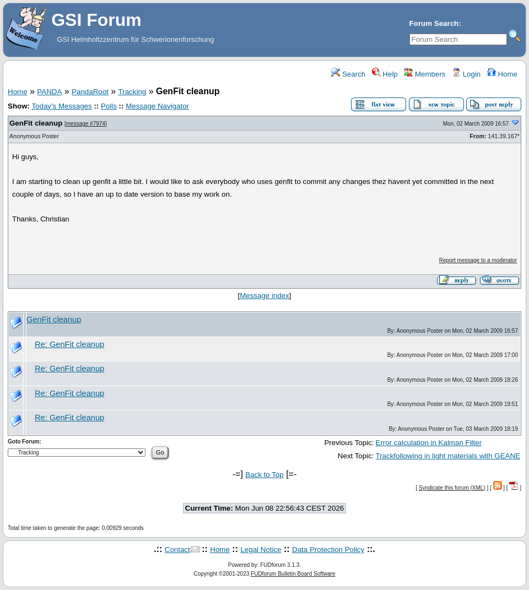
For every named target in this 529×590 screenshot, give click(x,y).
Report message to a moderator (478, 260)
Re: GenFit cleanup (69, 344)
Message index (264, 295)
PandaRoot (90, 92)
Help (385, 74)
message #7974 (85, 124)
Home (502, 74)
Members (424, 74)
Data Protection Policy (328, 549)
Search (348, 74)
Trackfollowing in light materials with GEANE (448, 456)
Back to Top (264, 474)
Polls (109, 106)
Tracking (132, 92)
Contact (177, 549)
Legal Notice (260, 549)
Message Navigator (157, 106)
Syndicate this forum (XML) (452, 488)
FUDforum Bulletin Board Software (293, 574)
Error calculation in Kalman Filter (429, 443)
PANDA (49, 92)
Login (466, 74)
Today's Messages (61, 106)
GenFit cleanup (35, 123)
